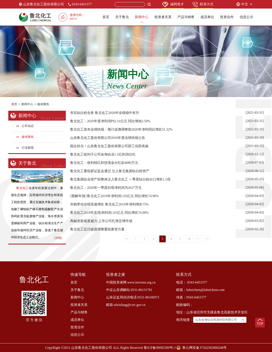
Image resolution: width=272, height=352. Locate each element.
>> (207, 238)
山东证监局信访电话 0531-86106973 (132, 297)
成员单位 (207, 17)
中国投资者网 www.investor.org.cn (130, 282)
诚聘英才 (173, 4)
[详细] (58, 238)
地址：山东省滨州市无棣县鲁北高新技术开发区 (212, 312)
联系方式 (203, 4)
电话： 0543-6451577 (191, 282)
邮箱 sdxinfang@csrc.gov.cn (126, 305)
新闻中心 (141, 17)
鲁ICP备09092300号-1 (160, 347)
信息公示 (246, 17)
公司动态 (25, 126)
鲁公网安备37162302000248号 (204, 347)
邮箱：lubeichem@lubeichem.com (200, 290)
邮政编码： (184, 305)
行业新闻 (25, 147)
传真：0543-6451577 (191, 297)
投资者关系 (162, 17)
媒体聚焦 (43, 104)
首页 (105, 17)
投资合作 (227, 17)
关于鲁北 (122, 17)
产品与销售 (185, 17)
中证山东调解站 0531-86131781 (129, 290)
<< (126, 238)
